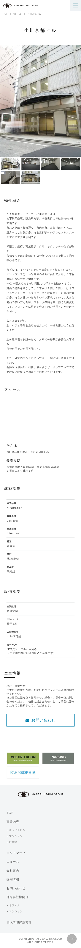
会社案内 (12, 870)
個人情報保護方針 (19, 922)
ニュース (12, 861)
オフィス (14, 905)
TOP (72, 938)
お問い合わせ (40, 720)
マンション (16, 836)
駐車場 (13, 842)
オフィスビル (17, 830)
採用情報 (12, 879)
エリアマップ (15, 853)
